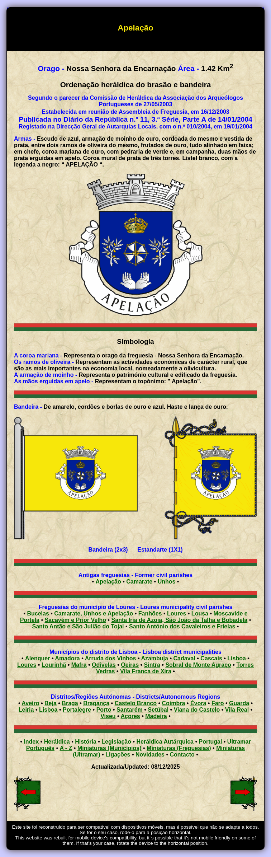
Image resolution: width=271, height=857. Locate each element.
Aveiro (30, 703)
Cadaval (184, 658)
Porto (103, 710)
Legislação (116, 742)
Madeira (156, 716)
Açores (130, 716)
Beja (50, 703)
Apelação (108, 582)
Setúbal (158, 710)
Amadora (67, 658)
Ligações (117, 754)
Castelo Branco (136, 703)
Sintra (152, 665)
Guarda (239, 703)
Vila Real (237, 710)
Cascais (211, 658)
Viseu (107, 716)
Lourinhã (54, 665)
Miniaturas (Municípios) (109, 748)
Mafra (79, 665)
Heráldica (57, 742)
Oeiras (130, 665)
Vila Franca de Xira (145, 671)
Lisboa (236, 658)
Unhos (167, 582)
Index (31, 742)
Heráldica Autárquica (165, 742)
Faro (217, 703)
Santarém (130, 710)
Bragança (96, 703)
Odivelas (104, 665)
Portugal (210, 742)
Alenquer (37, 658)
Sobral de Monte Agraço (198, 665)
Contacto (182, 754)
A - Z (66, 748)
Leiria (26, 710)
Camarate (139, 582)
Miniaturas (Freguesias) (179, 748)
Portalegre (77, 710)
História (85, 742)
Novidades (150, 754)
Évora (198, 703)
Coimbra (173, 703)
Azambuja (154, 658)
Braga (70, 703)
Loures (26, 665)
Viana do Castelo (197, 710)
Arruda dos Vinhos (110, 658)
